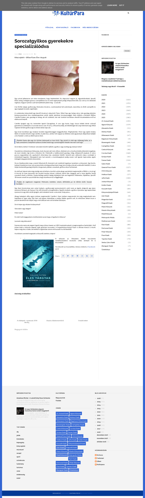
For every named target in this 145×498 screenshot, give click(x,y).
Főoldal (49, 27)
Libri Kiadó (105, 196)
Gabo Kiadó (106, 164)
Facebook (75, 27)
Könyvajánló (62, 27)
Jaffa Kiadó (106, 178)
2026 (99, 398)
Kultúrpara (101, 464)
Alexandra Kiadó (107, 128)
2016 (98, 432)
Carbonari (100, 458)
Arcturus (100, 455)
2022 (103, 107)
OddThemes (65, 493)
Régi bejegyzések (90, 27)
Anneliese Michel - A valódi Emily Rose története (33, 398)
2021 (103, 103)
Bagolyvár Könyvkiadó (110, 139)
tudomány (20, 464)
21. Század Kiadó (107, 121)
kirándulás (20, 439)
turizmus (20, 467)
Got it (121, 5)
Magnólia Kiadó (107, 199)
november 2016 (102, 438)
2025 (103, 117)
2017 (98, 429)
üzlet (18, 478)
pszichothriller (20, 35)
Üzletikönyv (106, 249)
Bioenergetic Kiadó (108, 142)
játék (18, 435)
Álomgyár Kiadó (107, 246)
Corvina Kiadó (107, 153)
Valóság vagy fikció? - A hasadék (113, 86)
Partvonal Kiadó (107, 228)
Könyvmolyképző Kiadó (110, 192)
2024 (103, 114)
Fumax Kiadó (106, 160)
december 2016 (102, 435)
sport (18, 457)
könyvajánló (21, 446)
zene (18, 471)
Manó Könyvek (107, 207)
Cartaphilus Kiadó (108, 146)
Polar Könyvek (107, 232)
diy (18, 432)
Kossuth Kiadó (107, 189)
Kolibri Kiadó (106, 185)
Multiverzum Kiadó (108, 221)
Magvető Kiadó (107, 203)
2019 (98, 422)
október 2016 (101, 442)
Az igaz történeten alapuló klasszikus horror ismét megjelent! (122, 66)
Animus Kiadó (106, 132)
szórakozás (21, 460)
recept (19, 453)
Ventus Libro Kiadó (108, 242)
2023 (103, 110)
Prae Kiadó (105, 235)
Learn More (112, 5)
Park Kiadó (105, 224)
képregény (20, 442)
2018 (98, 425)
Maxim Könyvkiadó (108, 210)
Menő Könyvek (107, 214)
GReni (20, 54)
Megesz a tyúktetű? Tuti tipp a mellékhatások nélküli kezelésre (114, 80)
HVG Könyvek (107, 171)
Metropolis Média (108, 217)
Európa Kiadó (106, 157)
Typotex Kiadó (107, 239)
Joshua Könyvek (107, 181)
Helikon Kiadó (107, 174)
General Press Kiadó (109, 167)
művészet (20, 449)
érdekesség (21, 474)
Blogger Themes (86, 493)
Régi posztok (60, 398)
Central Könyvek (107, 149)
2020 (103, 100)
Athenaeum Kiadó (108, 135)
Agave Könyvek (107, 124)
